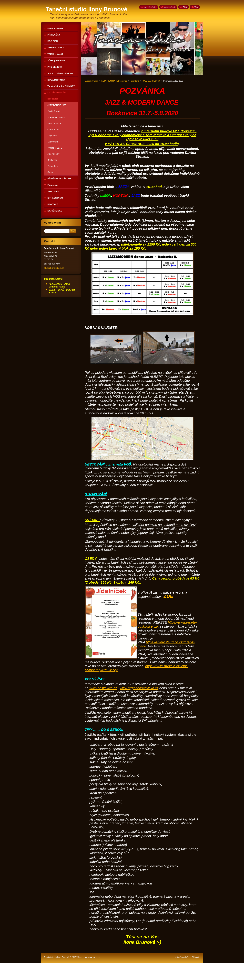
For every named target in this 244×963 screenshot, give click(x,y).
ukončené (135, 81)
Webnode (196, 957)
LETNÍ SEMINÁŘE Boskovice (114, 81)
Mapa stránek (169, 7)
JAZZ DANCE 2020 (151, 81)
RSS (185, 7)
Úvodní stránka (91, 81)
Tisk (196, 7)
